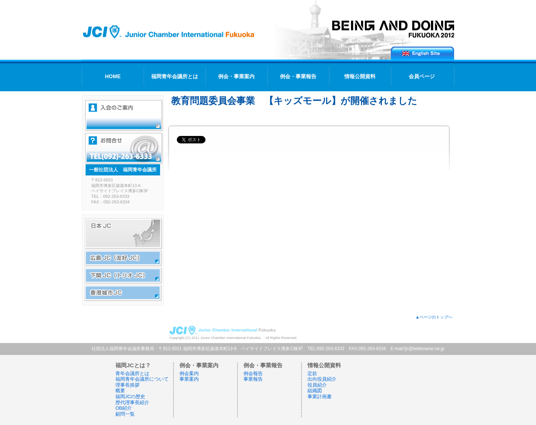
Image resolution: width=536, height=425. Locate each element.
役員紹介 (317, 385)
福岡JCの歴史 (130, 396)
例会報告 (253, 373)
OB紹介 (123, 408)
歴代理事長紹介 (132, 402)
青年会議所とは (132, 373)
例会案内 (189, 373)
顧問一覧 (125, 414)
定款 (312, 373)
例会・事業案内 (236, 76)
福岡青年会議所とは (174, 76)
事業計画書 (319, 396)
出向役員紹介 (321, 379)
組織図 (314, 390)
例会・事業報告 (298, 76)
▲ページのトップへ (433, 317)
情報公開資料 (360, 76)
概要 (120, 390)
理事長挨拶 (127, 385)
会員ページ (422, 76)
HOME (113, 76)
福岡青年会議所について (142, 379)
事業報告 (253, 379)
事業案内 (189, 379)
